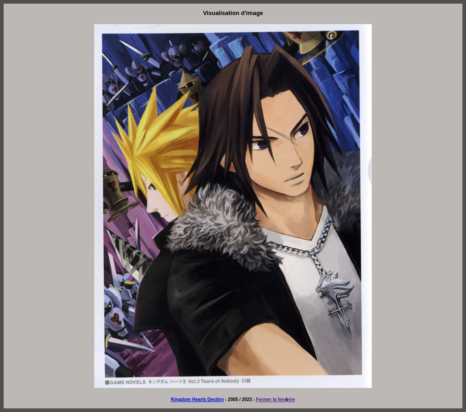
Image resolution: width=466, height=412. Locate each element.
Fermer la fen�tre (275, 399)
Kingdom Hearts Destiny (197, 399)
